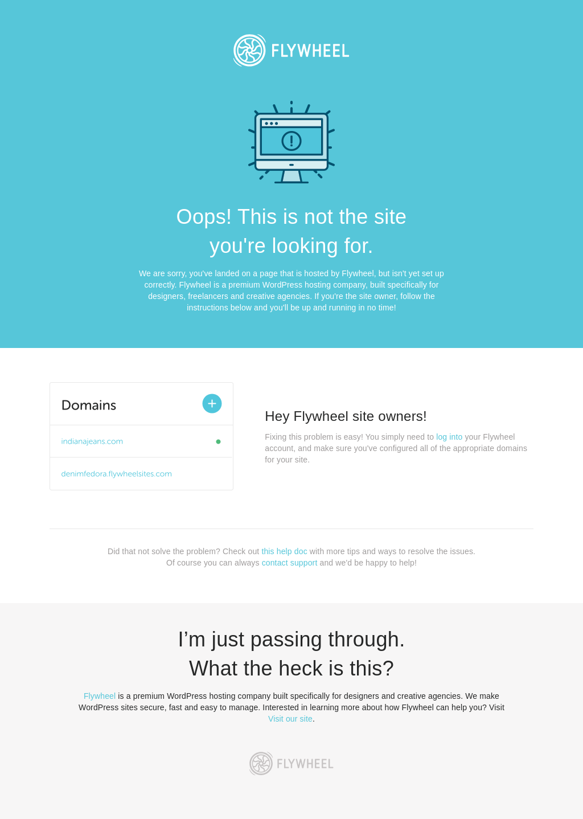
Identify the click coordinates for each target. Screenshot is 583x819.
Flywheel (100, 696)
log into (449, 436)
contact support (290, 562)
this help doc (284, 551)
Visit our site (290, 718)
